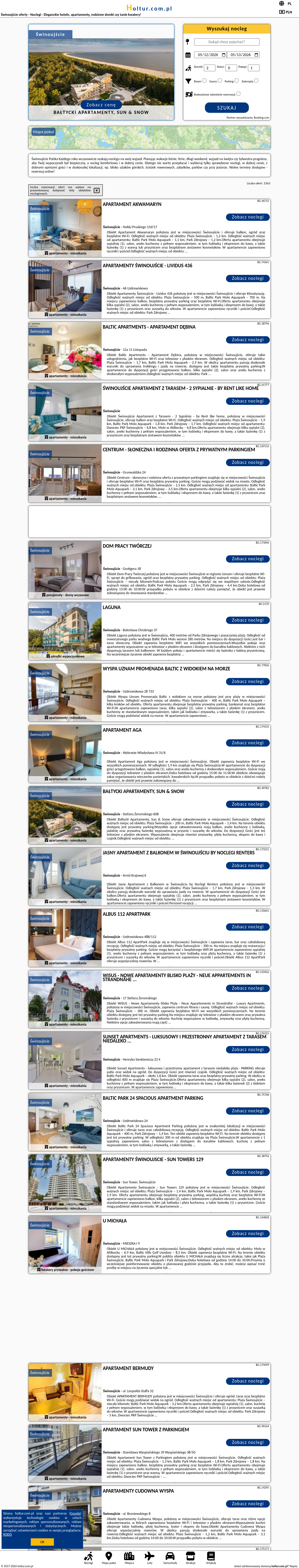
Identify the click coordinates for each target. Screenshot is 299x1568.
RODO (7, 1534)
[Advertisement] (149, 1319)
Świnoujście (40, 208)
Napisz (294, 1566)
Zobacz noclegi (248, 217)
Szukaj (227, 108)
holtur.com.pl (149, 8)
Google (75, 1513)
